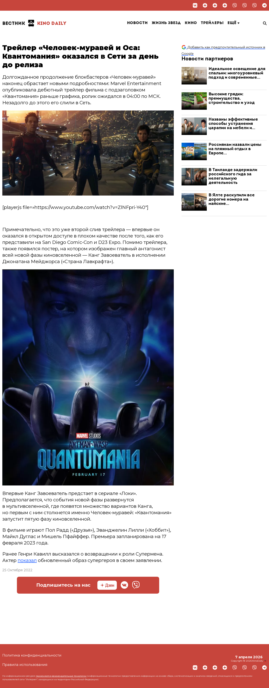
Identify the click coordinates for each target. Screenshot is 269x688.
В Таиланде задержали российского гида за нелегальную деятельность (233, 176)
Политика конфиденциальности (31, 655)
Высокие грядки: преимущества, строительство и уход (232, 98)
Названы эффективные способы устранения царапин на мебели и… (233, 123)
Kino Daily (34, 23)
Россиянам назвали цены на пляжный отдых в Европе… (235, 149)
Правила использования (24, 665)
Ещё (233, 23)
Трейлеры (212, 23)
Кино (191, 23)
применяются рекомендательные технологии (61, 676)
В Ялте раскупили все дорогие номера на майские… (232, 199)
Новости (137, 23)
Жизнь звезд (166, 23)
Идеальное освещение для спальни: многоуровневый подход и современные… (237, 73)
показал (27, 560)
